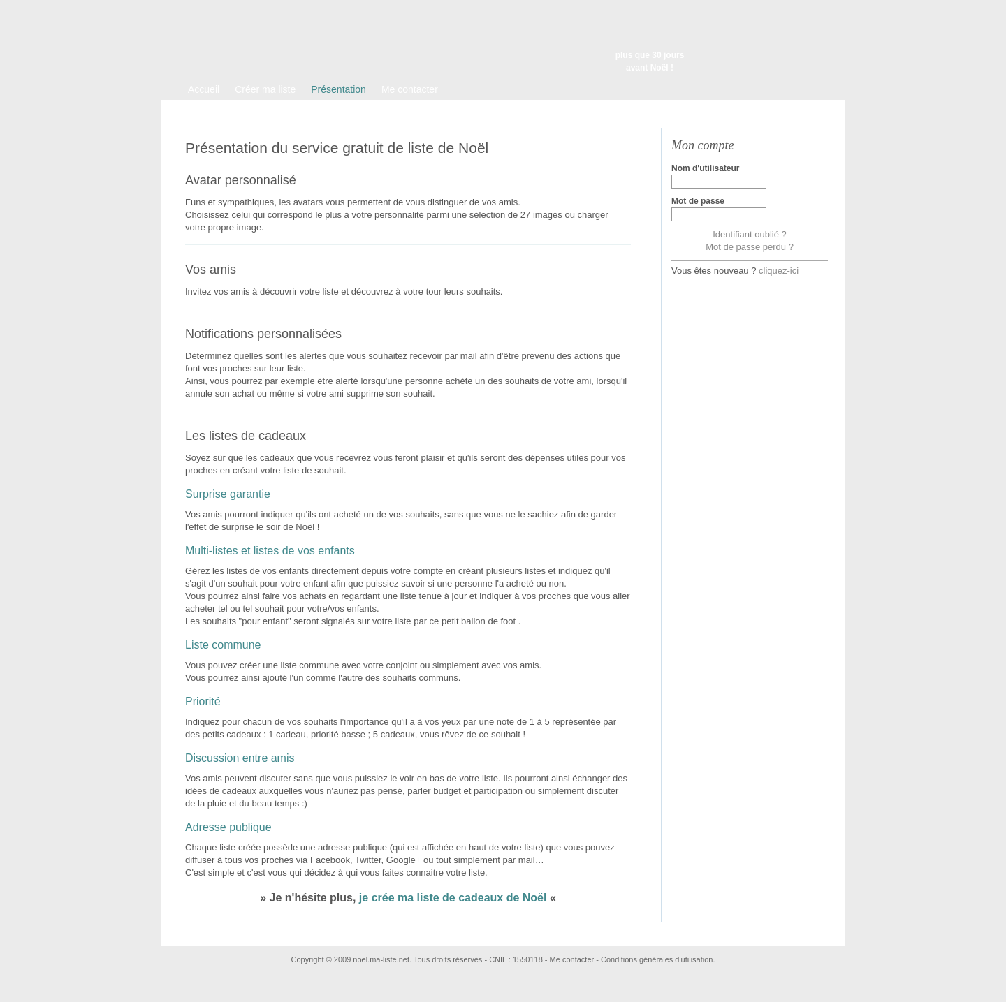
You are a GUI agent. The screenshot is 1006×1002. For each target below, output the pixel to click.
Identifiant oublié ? (750, 234)
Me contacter (572, 959)
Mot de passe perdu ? (750, 247)
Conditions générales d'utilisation (657, 959)
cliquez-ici (779, 270)
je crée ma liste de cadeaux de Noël (453, 898)
